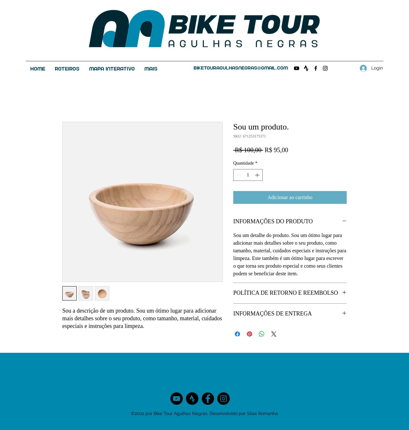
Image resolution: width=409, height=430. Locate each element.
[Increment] (258, 175)
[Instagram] (325, 68)
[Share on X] (274, 334)
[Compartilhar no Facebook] (237, 334)
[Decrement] (238, 175)
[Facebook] (316, 68)
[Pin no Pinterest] (249, 334)
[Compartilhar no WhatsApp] (262, 334)
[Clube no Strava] (306, 68)
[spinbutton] (248, 175)
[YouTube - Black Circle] (176, 398)
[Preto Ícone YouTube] (296, 68)
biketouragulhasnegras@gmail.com (241, 67)
